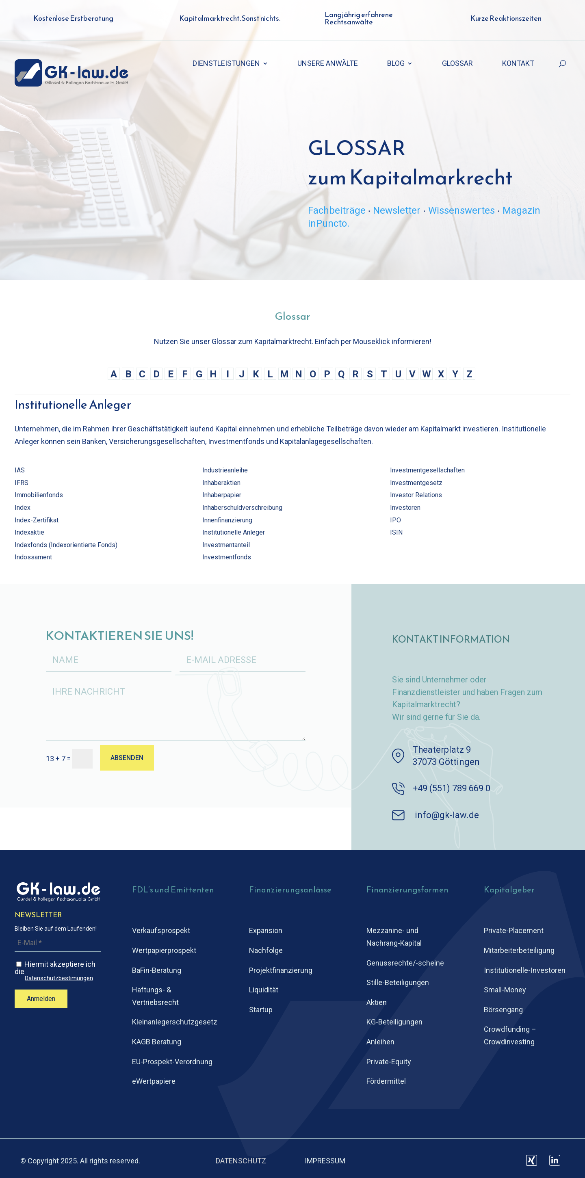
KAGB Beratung (156, 1041)
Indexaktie (29, 532)
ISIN (396, 532)
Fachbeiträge (337, 210)
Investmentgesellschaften (427, 470)
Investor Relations (416, 495)
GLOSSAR (457, 64)
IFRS (21, 483)
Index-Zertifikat (36, 520)
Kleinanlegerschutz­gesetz (174, 1022)
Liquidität (263, 989)
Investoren (405, 507)
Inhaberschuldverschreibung (242, 507)
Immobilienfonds (39, 495)
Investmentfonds (226, 557)
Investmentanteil (226, 545)
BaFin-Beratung (156, 970)
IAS (20, 470)
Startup (261, 1009)
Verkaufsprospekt (161, 930)
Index (22, 507)
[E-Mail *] (58, 943)
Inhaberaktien (221, 483)
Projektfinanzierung (280, 970)
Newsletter (396, 210)
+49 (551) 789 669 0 (451, 788)
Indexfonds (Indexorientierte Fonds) (66, 545)
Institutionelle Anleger (233, 532)
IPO (395, 520)
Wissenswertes (461, 210)
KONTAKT (518, 64)
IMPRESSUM (325, 1160)
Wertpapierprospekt (164, 950)
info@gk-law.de (447, 815)
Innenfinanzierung (227, 520)
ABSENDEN (126, 758)
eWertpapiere (154, 1081)
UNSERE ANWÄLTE (327, 64)
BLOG (396, 64)
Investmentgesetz (416, 483)
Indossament (33, 557)
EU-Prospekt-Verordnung (172, 1061)
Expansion (265, 930)
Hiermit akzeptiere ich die (58, 970)
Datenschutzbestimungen (59, 978)
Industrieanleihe (225, 470)
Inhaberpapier (221, 495)
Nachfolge (266, 950)
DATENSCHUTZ (241, 1160)
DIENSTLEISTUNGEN (226, 64)
